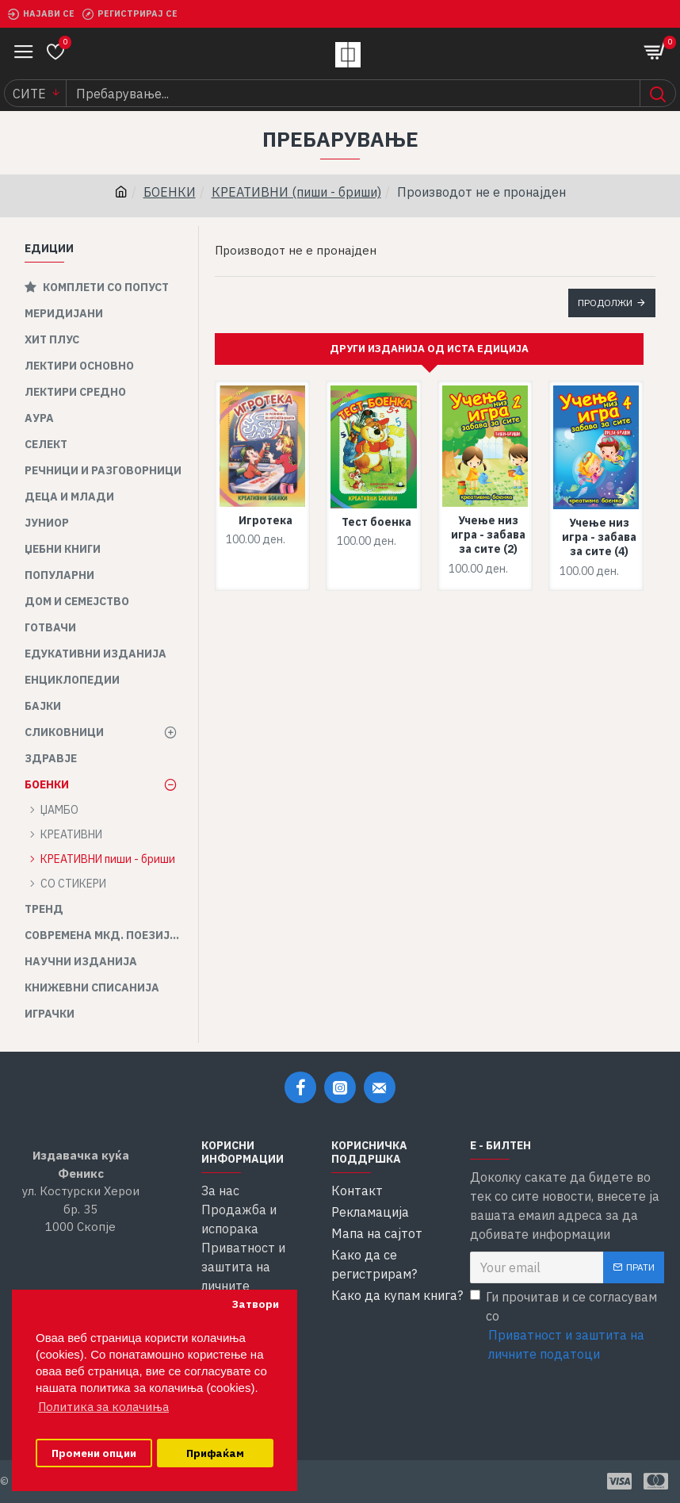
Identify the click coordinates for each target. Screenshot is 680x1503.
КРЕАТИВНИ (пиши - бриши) (296, 192)
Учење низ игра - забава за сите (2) (488, 534)
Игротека (265, 520)
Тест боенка (376, 522)
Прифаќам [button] (215, 1453)
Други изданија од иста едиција (429, 348)
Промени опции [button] (94, 1453)
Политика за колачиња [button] (103, 1406)
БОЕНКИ (169, 192)
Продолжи (605, 303)
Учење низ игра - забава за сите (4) (599, 537)
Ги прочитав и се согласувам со (567, 1326)
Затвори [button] (255, 1304)
